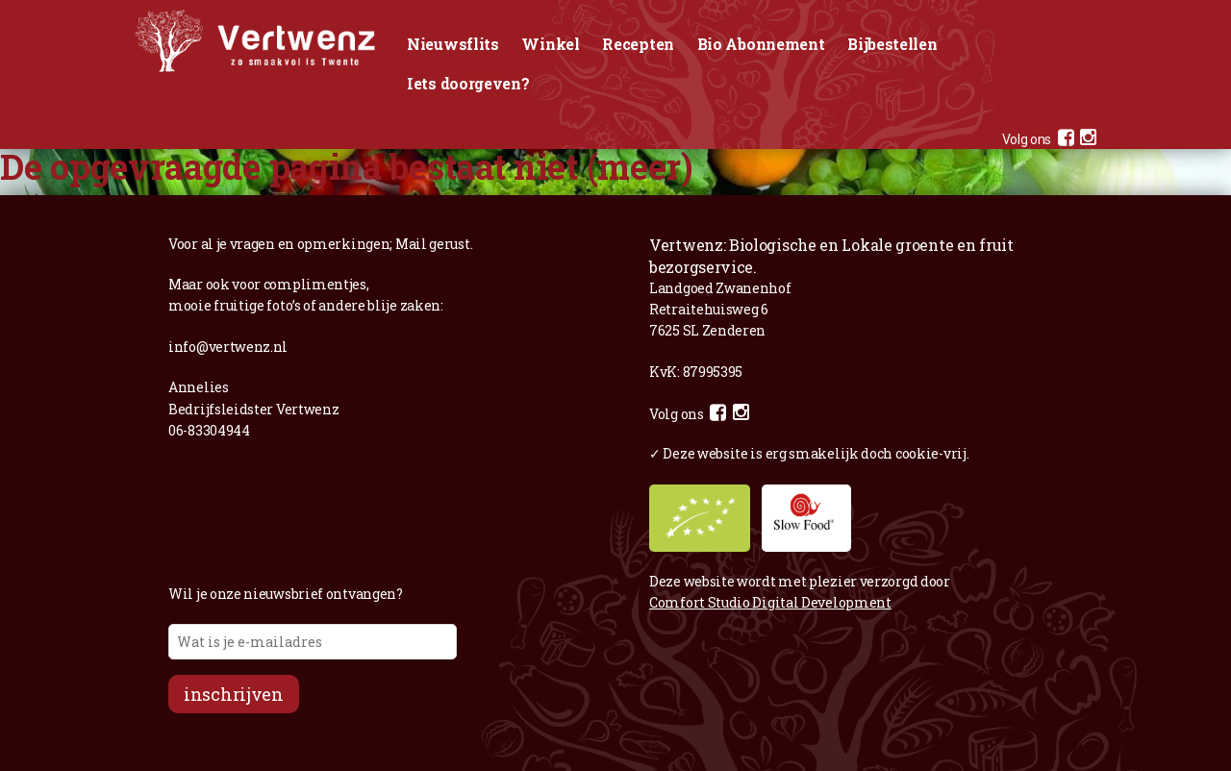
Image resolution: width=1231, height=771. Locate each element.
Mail (411, 244)
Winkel (550, 44)
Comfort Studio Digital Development (770, 602)
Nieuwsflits (453, 44)
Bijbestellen (892, 44)
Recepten (638, 44)
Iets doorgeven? (468, 83)
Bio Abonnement (761, 44)
